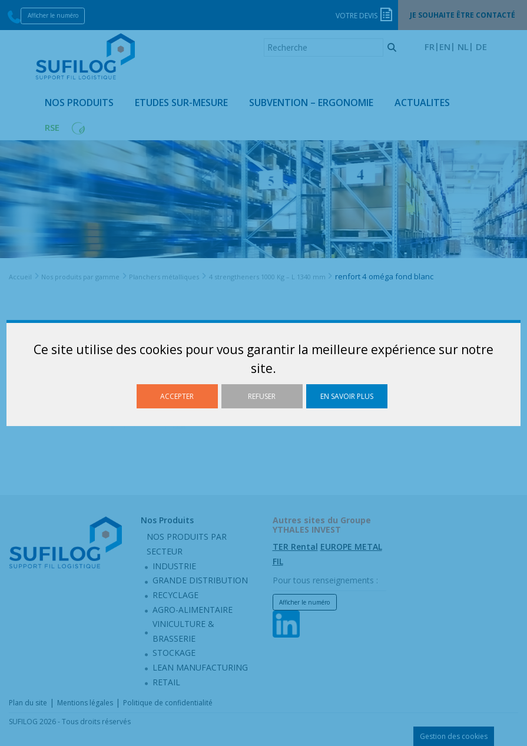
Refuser (262, 396)
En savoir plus (346, 396)
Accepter (177, 396)
